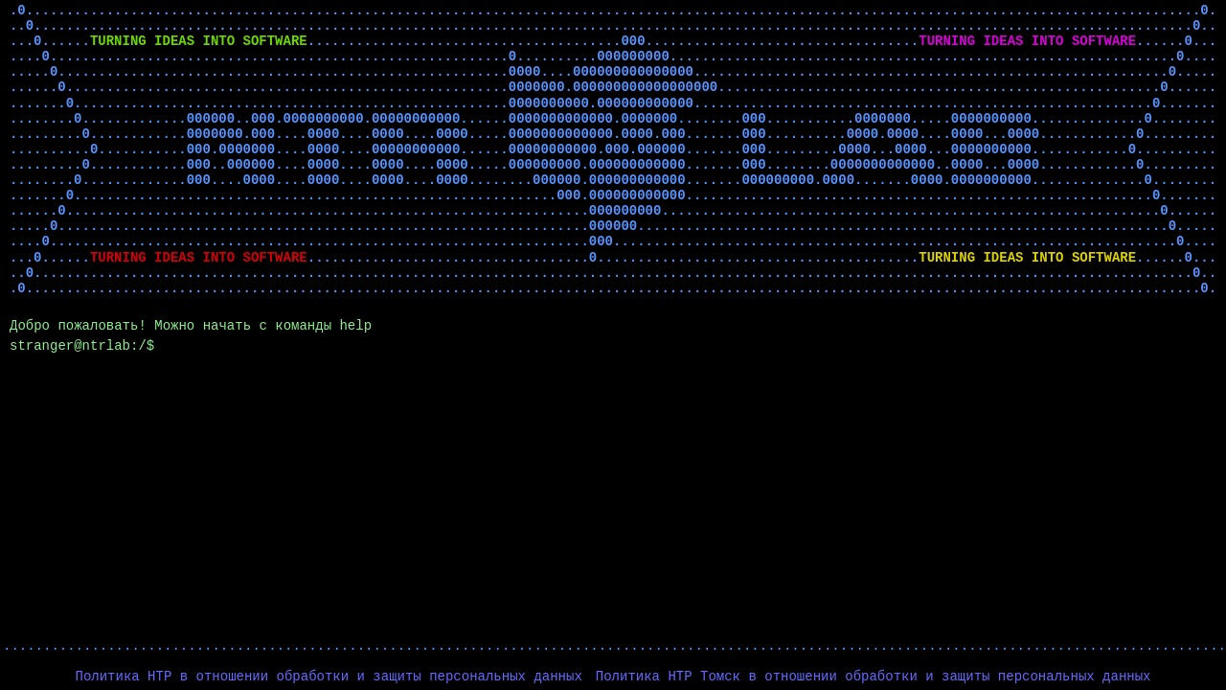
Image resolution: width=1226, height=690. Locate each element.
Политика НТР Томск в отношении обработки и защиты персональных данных (873, 677)
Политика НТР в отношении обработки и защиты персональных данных (329, 677)
